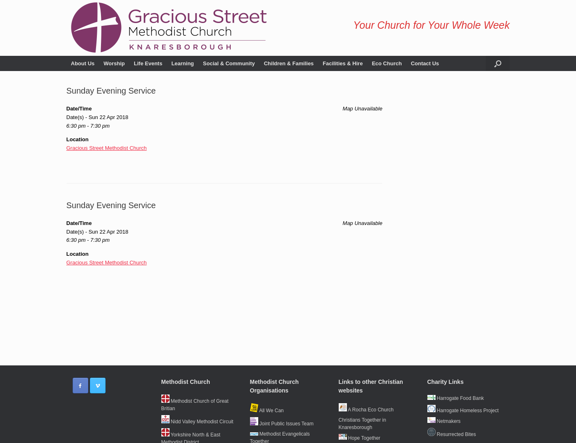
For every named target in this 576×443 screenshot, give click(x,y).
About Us (83, 63)
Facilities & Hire (343, 63)
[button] (498, 63)
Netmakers (444, 421)
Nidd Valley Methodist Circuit (197, 422)
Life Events (148, 63)
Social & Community (229, 63)
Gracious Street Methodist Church (107, 148)
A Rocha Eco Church (366, 410)
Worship (114, 63)
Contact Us (425, 63)
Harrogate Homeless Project (463, 410)
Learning (182, 63)
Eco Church (387, 63)
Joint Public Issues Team (282, 424)
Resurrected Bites (451, 434)
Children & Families (289, 63)
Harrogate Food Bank (455, 398)
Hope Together (360, 438)
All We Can (267, 410)
